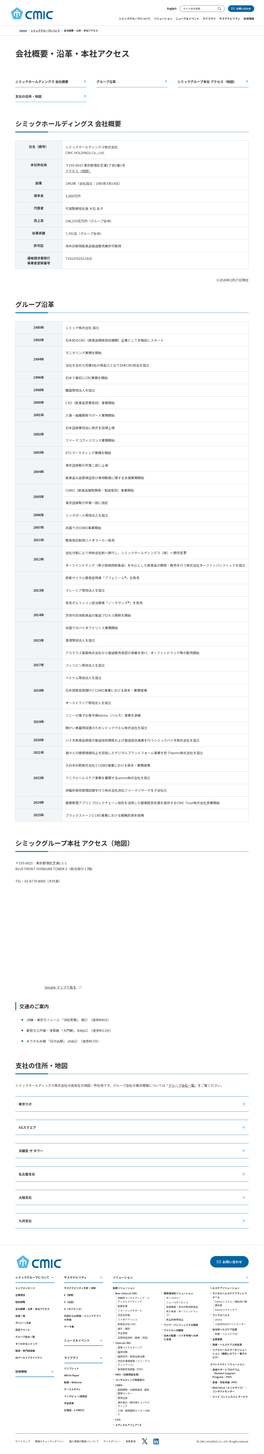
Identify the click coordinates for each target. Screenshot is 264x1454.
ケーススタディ (72, 1389)
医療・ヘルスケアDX (226, 1334)
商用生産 (122, 1397)
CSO (118, 1419)
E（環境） (69, 1295)
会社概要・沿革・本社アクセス (32, 1309)
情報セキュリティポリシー (49, 1441)
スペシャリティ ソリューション (227, 1364)
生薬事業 (217, 1339)
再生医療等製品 (174, 1319)
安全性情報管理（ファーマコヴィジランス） (134, 1362)
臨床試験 (122, 1352)
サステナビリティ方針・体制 (80, 1288)
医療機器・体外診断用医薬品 (182, 1306)
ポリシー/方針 (23, 1322)
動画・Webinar (73, 1382)
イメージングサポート (130, 1310)
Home (23, 30)
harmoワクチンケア (226, 1309)
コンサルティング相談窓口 (129, 1379)
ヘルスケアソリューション (224, 1288)
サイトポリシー (112, 1441)
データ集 (69, 1326)
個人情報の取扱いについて (84, 1441)
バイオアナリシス (127, 1319)
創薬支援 (122, 1306)
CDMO (119, 1385)
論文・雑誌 (124, 1328)
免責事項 (130, 1441)
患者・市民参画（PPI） (225, 1382)
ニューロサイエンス (177, 1302)
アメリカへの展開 (173, 1330)
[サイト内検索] (197, 9)
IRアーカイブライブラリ (28, 1357)
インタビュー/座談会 (75, 1396)
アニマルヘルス (221, 1315)
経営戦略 (20, 1302)
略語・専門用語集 (25, 1350)
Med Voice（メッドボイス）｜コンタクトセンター (229, 1389)
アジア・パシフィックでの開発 (181, 1325)
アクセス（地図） (78, 170)
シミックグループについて (45, 30)
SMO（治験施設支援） (128, 1374)
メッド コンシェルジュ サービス (230, 1396)
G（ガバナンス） (73, 1309)
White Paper (71, 1375)
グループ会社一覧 (181, 1085)
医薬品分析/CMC (127, 1324)
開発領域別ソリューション (178, 1293)
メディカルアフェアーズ (128, 1425)
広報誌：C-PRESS (74, 1410)
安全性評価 (124, 1315)
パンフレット (71, 1368)
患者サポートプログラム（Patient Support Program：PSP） (225, 1373)
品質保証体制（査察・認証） (134, 1337)
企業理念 (20, 1295)
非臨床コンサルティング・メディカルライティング (133, 1299)
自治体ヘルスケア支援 (224, 1329)
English (171, 8)
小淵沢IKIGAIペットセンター (230, 1324)
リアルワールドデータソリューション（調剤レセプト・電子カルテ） (229, 1353)
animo (218, 1319)
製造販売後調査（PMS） (131, 1369)
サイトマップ (22, 1441)
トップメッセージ (25, 1288)
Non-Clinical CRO (126, 1293)
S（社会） (70, 1302)
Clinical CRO (123, 1343)
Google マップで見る (61, 987)
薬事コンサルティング (130, 1347)
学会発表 (69, 1403)
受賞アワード (22, 1329)
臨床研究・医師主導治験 (131, 1356)
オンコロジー (173, 1297)
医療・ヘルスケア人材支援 (227, 1344)
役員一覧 (20, 1316)
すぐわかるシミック (26, 1343)
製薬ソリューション (124, 1288)
